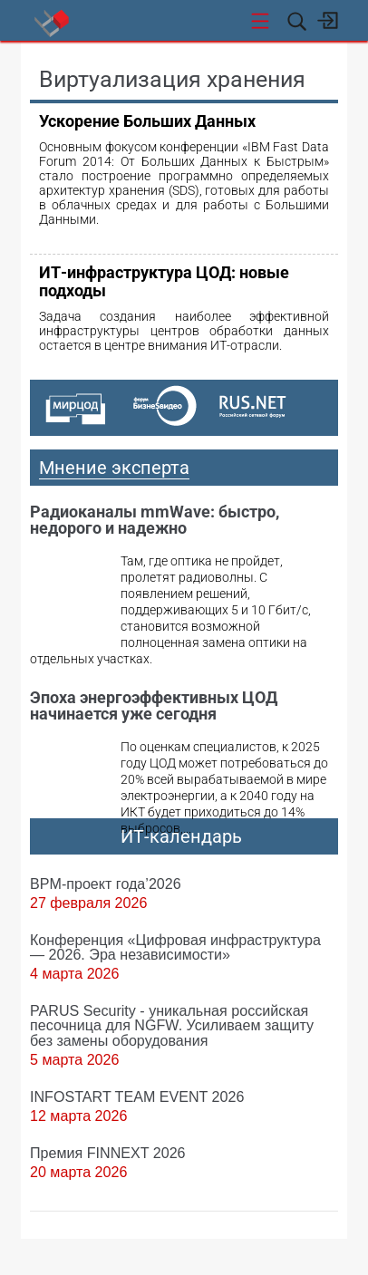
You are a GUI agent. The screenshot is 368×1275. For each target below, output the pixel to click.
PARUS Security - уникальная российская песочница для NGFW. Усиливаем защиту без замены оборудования (172, 1025)
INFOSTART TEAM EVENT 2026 (137, 1096)
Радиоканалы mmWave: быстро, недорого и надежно (154, 519)
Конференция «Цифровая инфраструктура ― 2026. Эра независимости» (175, 947)
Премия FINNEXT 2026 (108, 1153)
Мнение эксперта (114, 467)
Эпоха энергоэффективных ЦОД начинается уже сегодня (153, 705)
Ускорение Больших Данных (147, 120)
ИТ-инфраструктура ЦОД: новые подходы (164, 281)
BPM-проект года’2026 (105, 883)
